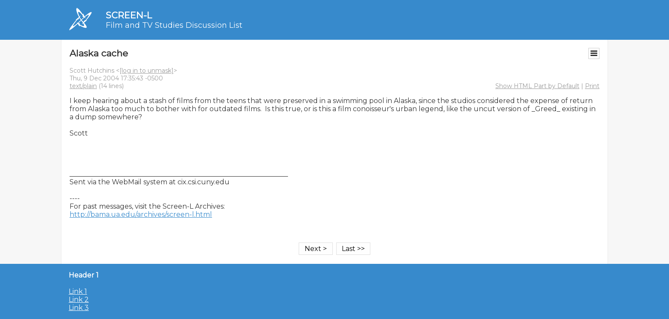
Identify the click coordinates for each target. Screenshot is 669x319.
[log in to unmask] (146, 70)
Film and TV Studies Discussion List (174, 25)
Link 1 (78, 291)
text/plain (83, 86)
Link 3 (79, 308)
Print (592, 86)
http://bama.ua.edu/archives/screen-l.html (141, 214)
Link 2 (79, 299)
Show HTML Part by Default (537, 86)
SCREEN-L (129, 15)
